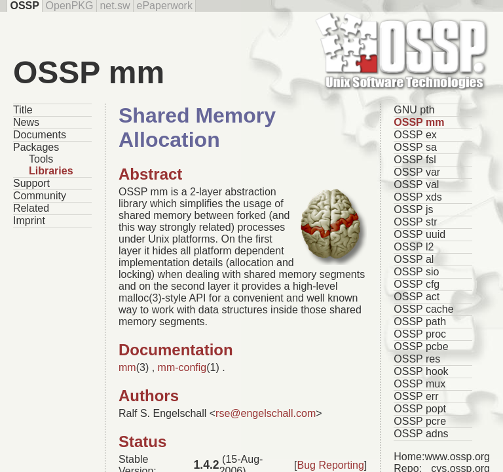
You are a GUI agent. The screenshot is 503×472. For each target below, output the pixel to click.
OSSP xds (418, 197)
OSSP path (420, 321)
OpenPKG (70, 5)
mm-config (182, 367)
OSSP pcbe (421, 346)
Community (39, 195)
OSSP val (416, 184)
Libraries (51, 170)
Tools (41, 159)
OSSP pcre (420, 421)
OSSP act (416, 296)
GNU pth (414, 109)
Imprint (29, 220)
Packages (36, 147)
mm (127, 367)
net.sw (115, 5)
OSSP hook (421, 371)
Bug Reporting (330, 465)
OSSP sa (415, 147)
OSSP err (416, 396)
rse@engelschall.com (265, 413)
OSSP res (417, 358)
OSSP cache (423, 309)
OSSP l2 (414, 246)
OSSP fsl (415, 159)
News (26, 122)
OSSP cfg (416, 284)
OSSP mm (419, 122)
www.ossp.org (457, 456)
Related (31, 208)
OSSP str (415, 221)
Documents (39, 134)
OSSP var (417, 172)
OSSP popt (420, 408)
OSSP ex (415, 134)
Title (23, 109)
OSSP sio (416, 271)
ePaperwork (165, 5)
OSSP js (413, 209)
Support (31, 183)
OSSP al (414, 259)
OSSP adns (421, 433)
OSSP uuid (419, 234)
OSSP (24, 5)
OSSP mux (419, 383)
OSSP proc (420, 334)
